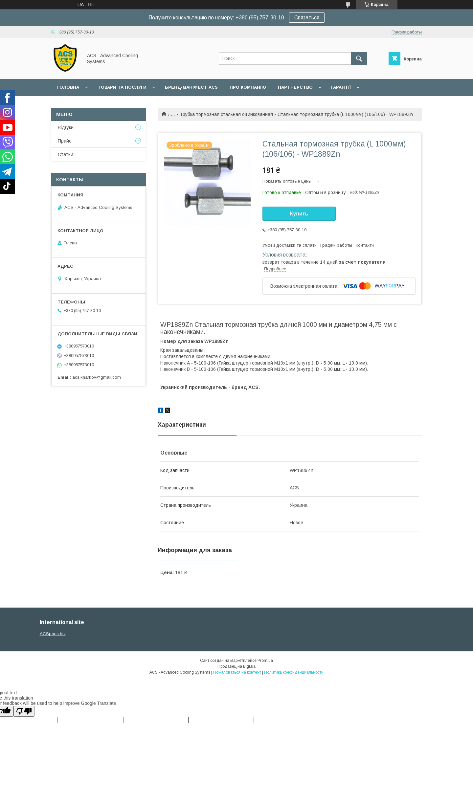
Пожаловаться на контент (237, 672)
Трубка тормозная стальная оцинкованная (226, 114)
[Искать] (359, 58)
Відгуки (66, 127)
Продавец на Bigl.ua (236, 666)
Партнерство (295, 87)
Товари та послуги (122, 87)
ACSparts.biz (53, 633)
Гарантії (341, 87)
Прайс (64, 141)
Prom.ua (265, 660)
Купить (299, 213)
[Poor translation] (23, 711)
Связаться (306, 17)
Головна (68, 87)
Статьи (65, 154)
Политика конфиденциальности (294, 672)
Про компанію (248, 87)
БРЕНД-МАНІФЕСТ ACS (191, 87)
